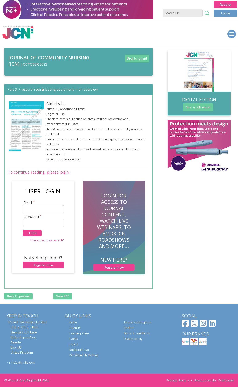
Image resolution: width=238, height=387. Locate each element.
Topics (73, 344)
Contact (128, 328)
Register (225, 4)
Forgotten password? (47, 240)
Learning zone (79, 333)
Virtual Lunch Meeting (84, 355)
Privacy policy (132, 339)
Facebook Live (79, 349)
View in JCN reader (198, 107)
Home (73, 322)
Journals (75, 328)
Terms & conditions (136, 333)
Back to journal (137, 58)
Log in (225, 13)
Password (32, 217)
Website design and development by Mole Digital (200, 380)
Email (28, 202)
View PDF (62, 296)
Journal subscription (137, 322)
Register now (43, 265)
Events (73, 339)
